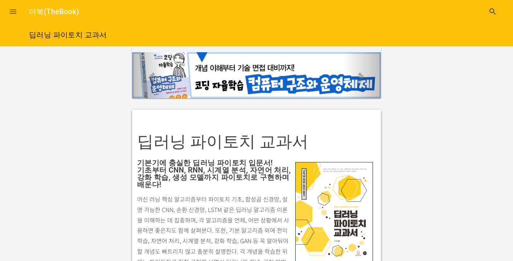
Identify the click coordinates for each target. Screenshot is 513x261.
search (492, 11)
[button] (13, 11)
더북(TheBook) (54, 11)
